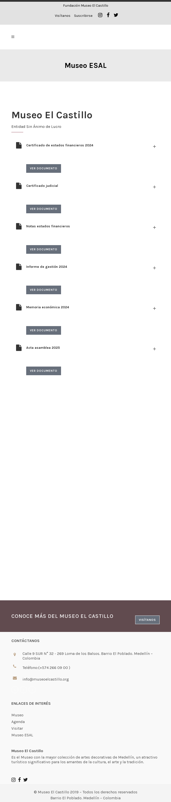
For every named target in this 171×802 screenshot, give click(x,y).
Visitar (17, 728)
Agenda (18, 722)
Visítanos (62, 16)
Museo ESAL (22, 735)
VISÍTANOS (147, 620)
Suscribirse (83, 16)
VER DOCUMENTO (43, 168)
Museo (17, 715)
